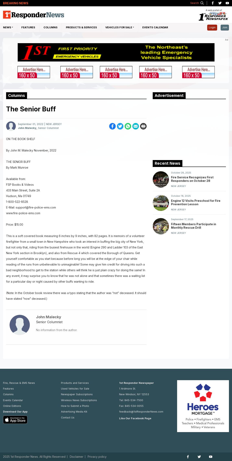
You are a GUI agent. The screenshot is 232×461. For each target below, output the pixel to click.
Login (212, 27)
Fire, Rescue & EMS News (19, 382)
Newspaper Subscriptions (77, 394)
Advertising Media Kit (74, 411)
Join (224, 27)
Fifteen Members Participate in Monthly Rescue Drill (193, 225)
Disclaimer (76, 456)
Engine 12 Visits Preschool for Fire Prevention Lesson (195, 202)
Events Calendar (155, 27)
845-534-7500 (133, 400)
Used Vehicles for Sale (75, 388)
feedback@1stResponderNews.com (141, 411)
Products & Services (81, 27)
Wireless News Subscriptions (79, 400)
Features (28, 27)
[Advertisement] (183, 128)
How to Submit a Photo (75, 405)
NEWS (7, 27)
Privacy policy (97, 456)
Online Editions (12, 405)
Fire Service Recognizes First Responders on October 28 (192, 179)
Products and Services (75, 382)
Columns (51, 27)
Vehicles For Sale (118, 27)
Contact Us (67, 417)
